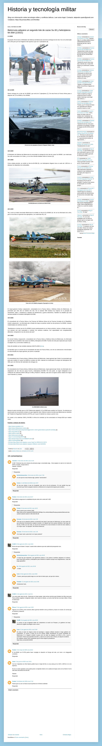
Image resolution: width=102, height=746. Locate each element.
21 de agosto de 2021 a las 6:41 (24, 594)
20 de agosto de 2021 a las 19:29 (36, 555)
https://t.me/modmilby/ (14, 440)
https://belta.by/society (14, 435)
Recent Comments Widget (88, 233)
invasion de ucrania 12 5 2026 (85, 144)
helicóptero (24, 451)
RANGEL (79, 48)
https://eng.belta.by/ (13, 431)
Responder (15, 468)
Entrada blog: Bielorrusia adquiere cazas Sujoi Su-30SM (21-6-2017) (27, 442)
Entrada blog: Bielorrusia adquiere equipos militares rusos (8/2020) (27, 444)
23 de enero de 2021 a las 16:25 (29, 508)
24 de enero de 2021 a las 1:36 (30, 531)
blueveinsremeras (81, 131)
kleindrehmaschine (22, 475)
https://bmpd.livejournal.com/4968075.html (20, 438)
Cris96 (14, 544)
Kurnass (19, 519)
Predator (19, 581)
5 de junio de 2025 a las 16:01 (23, 661)
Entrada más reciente (13, 734)
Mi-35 (28, 451)
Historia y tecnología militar (42, 9)
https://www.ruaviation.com (15, 426)
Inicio (41, 734)
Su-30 (32, 451)
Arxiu (78, 188)
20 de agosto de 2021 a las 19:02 (24, 544)
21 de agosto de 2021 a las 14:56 (30, 581)
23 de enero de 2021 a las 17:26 (36, 475)
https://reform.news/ (13, 433)
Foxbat (14, 497)
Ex (17, 566)
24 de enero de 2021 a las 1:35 (30, 519)
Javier (14, 661)
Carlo (18, 574)
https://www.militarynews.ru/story (17, 428)
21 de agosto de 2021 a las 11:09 (24, 607)
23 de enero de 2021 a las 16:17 (24, 497)
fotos (42, 346)
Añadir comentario (13, 690)
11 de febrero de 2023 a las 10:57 (29, 483)
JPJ (78, 158)
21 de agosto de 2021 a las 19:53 (29, 620)
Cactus (19, 483)
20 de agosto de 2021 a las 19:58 (28, 574)
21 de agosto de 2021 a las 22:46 (28, 629)
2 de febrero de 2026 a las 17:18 (24, 681)
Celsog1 (79, 37)
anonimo (79, 177)
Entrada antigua (67, 734)
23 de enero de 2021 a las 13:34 (25, 460)
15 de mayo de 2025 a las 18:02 (24, 650)
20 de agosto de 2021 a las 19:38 (27, 566)
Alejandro (79, 142)
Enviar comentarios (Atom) (21, 737)
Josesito (14, 460)
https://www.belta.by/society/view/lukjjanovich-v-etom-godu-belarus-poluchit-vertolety (31, 430)
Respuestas (17, 472)
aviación (14, 451)
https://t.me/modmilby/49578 (16, 437)
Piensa (14, 607)
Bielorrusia (18, 451)
